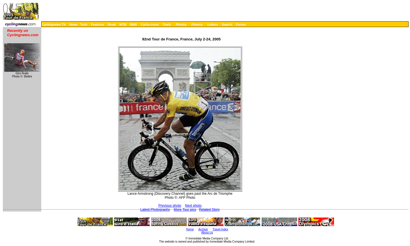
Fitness (196, 24)
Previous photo (169, 206)
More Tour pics (185, 210)
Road (112, 24)
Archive (203, 229)
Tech (83, 24)
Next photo (193, 206)
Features (97, 24)
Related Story (209, 210)
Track (167, 24)
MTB (123, 24)
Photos (181, 24)
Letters (213, 24)
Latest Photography (155, 210)
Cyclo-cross (150, 24)
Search (227, 24)
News (73, 24)
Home (190, 229)
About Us (207, 232)
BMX (133, 24)
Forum (241, 24)
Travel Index (220, 229)
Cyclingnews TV (53, 24)
